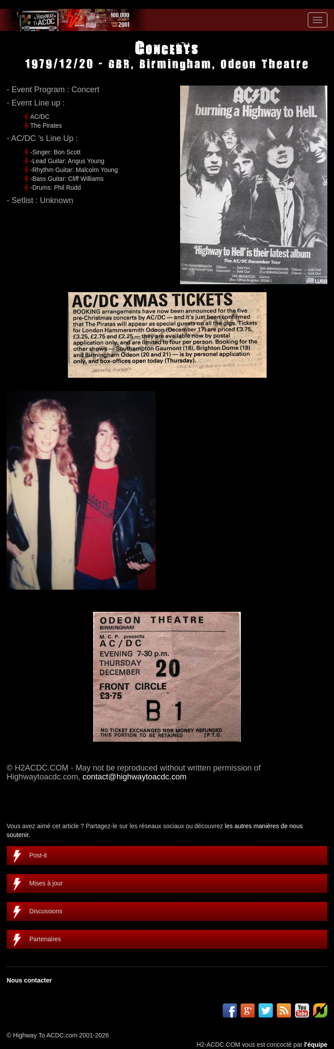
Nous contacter (29, 980)
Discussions (46, 911)
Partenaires (45, 939)
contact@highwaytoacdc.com (134, 776)
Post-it (38, 855)
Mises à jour (46, 883)
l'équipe (315, 1044)
